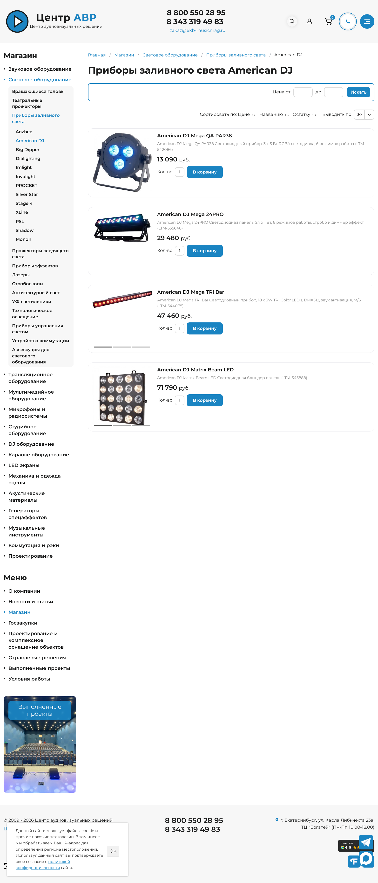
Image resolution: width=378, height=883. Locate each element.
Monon (23, 239)
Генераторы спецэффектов (27, 514)
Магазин (19, 612)
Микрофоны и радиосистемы (27, 412)
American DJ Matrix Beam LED (195, 370)
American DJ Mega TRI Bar (190, 292)
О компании (24, 591)
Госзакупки (22, 623)
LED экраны (24, 465)
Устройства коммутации (40, 340)
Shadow (25, 230)
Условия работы (29, 679)
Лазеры (21, 275)
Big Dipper (28, 149)
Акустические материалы (26, 496)
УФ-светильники (31, 301)
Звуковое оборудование (40, 69)
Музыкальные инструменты (26, 531)
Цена (278, 92)
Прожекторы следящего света (40, 253)
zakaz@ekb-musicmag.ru (195, 30)
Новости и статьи (30, 602)
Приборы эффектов (35, 266)
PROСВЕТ (26, 185)
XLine (22, 212)
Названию (271, 114)
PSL (20, 221)
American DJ (30, 140)
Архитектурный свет (36, 292)
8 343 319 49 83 (192, 21)
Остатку (301, 114)
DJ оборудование (31, 444)
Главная (97, 55)
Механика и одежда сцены (34, 479)
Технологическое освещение (32, 313)
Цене (244, 114)
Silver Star (27, 194)
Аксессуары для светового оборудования (30, 355)
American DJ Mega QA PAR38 (194, 136)
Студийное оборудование (27, 430)
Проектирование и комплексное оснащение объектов (36, 640)
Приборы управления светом (37, 328)
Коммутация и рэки (33, 545)
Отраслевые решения (37, 658)
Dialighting (28, 158)
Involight (25, 176)
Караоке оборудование (38, 455)
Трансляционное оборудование (30, 378)
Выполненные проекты (39, 668)
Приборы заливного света (36, 118)
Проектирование (30, 556)
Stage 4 (24, 203)
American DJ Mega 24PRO (190, 214)
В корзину (205, 172)
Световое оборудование (40, 80)
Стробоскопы (27, 283)
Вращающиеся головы (38, 91)
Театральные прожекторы (27, 103)
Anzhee (24, 131)
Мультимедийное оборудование (31, 395)
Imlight (24, 167)
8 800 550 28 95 (194, 12)
